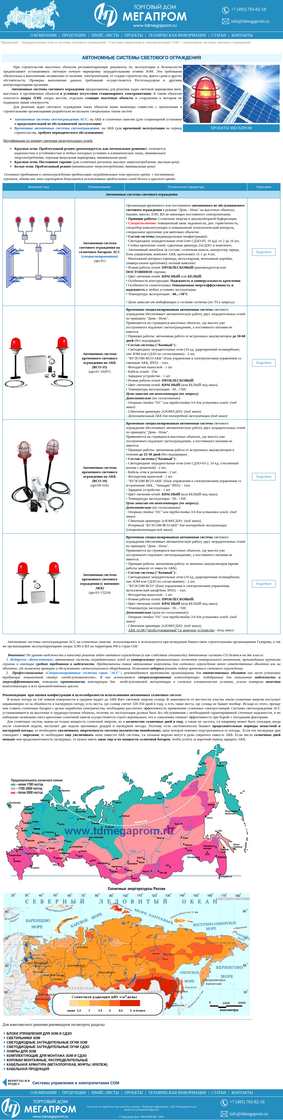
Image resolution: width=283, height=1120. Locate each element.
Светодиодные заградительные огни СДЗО (48, 1047)
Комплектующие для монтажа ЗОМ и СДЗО (47, 1056)
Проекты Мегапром (231, 128)
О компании (43, 35)
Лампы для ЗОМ (21, 1051)
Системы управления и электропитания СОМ (144, 42)
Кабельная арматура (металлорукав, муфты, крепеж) (57, 1065)
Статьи (218, 35)
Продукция (74, 35)
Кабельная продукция (28, 1069)
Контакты (242, 35)
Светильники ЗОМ (23, 1038)
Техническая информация (177, 35)
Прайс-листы (105, 35)
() (99, 252)
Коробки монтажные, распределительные (47, 1060)
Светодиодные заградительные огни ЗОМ (47, 1042)
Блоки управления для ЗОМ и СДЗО (39, 1034)
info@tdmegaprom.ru (250, 21)
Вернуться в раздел (19, 1082)
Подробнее (264, 252)
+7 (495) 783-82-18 (248, 9)
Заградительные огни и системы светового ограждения (64, 42)
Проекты (133, 35)
